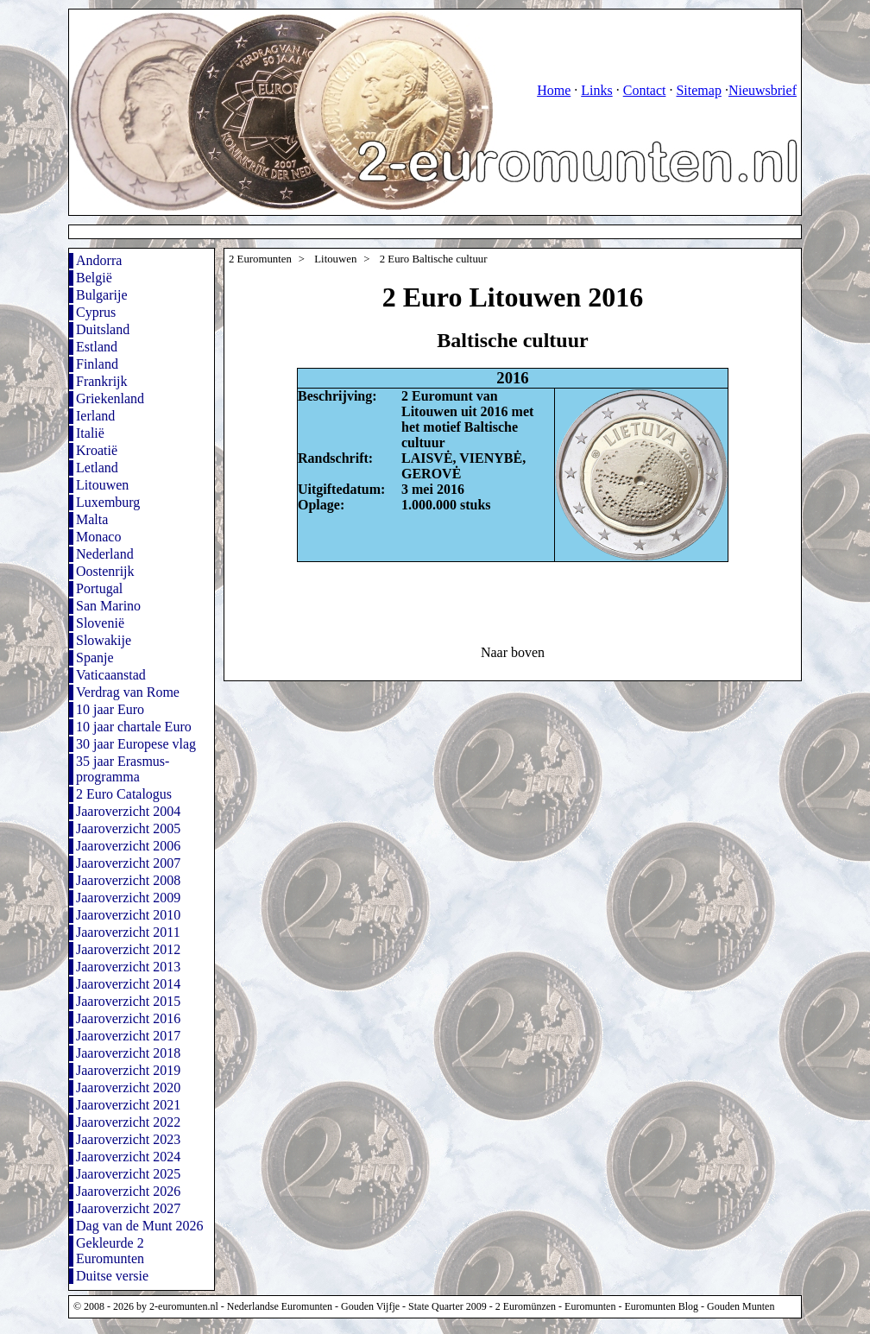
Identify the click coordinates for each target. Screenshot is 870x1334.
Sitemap (698, 90)
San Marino (108, 605)
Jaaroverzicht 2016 (128, 1018)
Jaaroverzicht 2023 (128, 1139)
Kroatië (96, 450)
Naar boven (513, 652)
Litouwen (102, 484)
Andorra (99, 260)
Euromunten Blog (661, 1306)
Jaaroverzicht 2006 (128, 845)
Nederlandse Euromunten (279, 1306)
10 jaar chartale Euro (134, 726)
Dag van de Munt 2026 (140, 1225)
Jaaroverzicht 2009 (128, 897)
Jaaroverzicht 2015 (128, 1001)
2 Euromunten (260, 259)
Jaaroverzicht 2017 (128, 1035)
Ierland (95, 415)
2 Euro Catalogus (124, 794)
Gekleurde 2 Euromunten (110, 1251)
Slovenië (100, 623)
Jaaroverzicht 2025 (128, 1173)
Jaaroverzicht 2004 (128, 811)
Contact (644, 90)
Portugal (99, 588)
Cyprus (96, 312)
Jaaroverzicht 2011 (128, 932)
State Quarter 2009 (447, 1306)
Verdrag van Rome (128, 692)
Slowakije (103, 640)
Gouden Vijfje (370, 1306)
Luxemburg (108, 502)
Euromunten (589, 1306)
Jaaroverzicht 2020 (128, 1087)
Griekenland (110, 398)
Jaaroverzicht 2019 (128, 1070)
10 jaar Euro (110, 709)
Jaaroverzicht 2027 (128, 1208)
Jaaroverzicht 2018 (128, 1053)
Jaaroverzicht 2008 (128, 880)
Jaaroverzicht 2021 (128, 1104)
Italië (90, 433)
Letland (97, 467)
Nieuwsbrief (762, 90)
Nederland (105, 554)
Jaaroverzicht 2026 (128, 1191)
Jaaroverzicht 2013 (128, 966)
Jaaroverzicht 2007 (128, 863)
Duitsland (102, 329)
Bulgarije (102, 295)
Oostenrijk (105, 571)
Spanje (95, 657)
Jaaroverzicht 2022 (128, 1122)
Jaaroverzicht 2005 (128, 828)
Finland (97, 364)
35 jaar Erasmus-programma (122, 769)
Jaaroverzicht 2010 (128, 914)
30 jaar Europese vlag (136, 744)
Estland (96, 346)
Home (554, 90)
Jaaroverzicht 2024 (128, 1156)
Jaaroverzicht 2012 (128, 949)
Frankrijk (102, 381)
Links (596, 90)
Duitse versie (112, 1275)
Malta (92, 519)
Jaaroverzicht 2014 (128, 984)
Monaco (98, 536)
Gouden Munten (740, 1306)
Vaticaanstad (111, 674)
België (94, 277)
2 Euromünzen (525, 1306)
